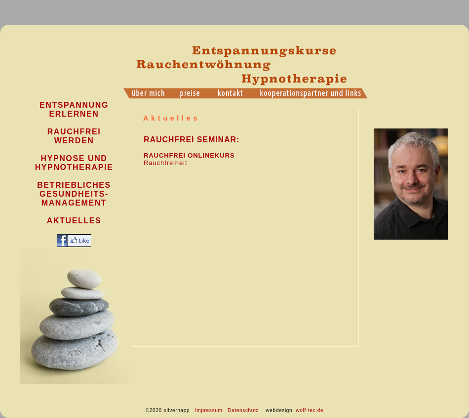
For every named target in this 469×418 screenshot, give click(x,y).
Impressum (209, 410)
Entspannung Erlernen (74, 109)
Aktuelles (74, 220)
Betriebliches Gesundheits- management (74, 194)
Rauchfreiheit (165, 163)
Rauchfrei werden (74, 136)
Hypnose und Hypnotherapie (74, 162)
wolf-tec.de (309, 410)
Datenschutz (243, 410)
